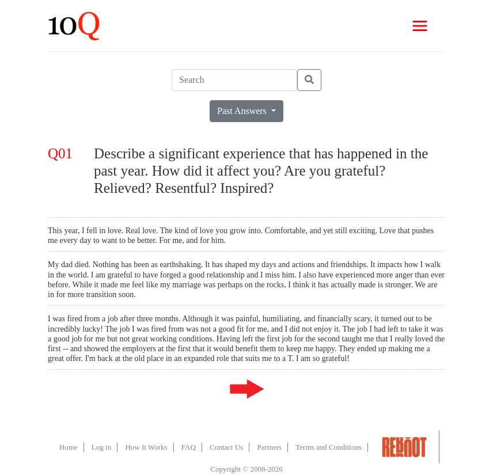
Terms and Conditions (328, 447)
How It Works (146, 447)
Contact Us (226, 447)
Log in (101, 447)
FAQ (188, 447)
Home (68, 447)
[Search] (234, 80)
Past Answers (243, 111)
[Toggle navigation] (420, 25)
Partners (269, 447)
